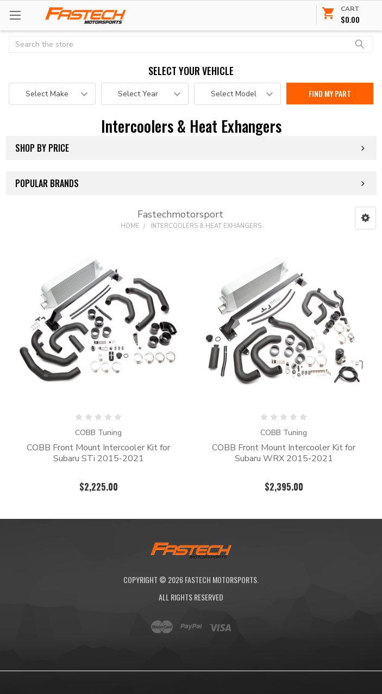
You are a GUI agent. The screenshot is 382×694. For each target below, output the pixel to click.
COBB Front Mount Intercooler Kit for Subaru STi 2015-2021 (98, 453)
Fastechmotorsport (180, 214)
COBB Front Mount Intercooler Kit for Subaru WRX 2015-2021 (283, 453)
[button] (365, 218)
